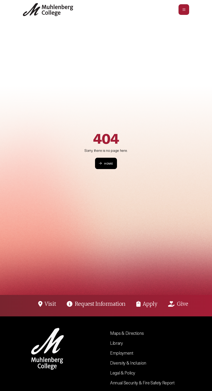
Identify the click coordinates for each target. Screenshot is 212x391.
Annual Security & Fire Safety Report (142, 382)
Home (106, 163)
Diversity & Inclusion (128, 363)
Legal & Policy (122, 373)
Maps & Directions (127, 333)
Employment (121, 353)
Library (116, 343)
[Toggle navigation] (184, 9)
